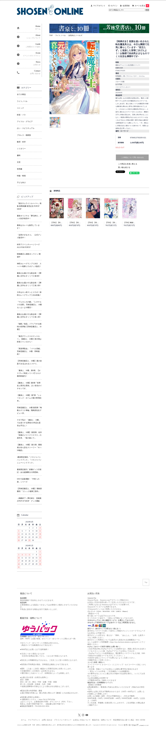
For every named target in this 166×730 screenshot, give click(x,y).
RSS (137, 720)
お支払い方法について (82, 720)
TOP (51, 35)
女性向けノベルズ (75, 35)
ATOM (142, 720)
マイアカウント (99, 6)
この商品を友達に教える (127, 164)
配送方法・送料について (101, 720)
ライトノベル (60, 35)
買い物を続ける (124, 167)
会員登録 (126, 6)
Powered (133, 725)
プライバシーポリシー (62, 720)
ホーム (23, 720)
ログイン (114, 6)
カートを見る (142, 6)
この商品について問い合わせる (132, 157)
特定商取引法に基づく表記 (123, 720)
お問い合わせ (47, 720)
